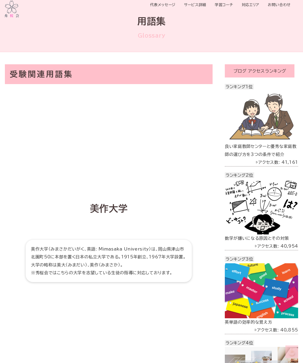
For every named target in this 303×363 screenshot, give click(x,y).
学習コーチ (224, 5)
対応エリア (250, 5)
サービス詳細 (195, 5)
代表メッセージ (162, 5)
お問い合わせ (279, 5)
